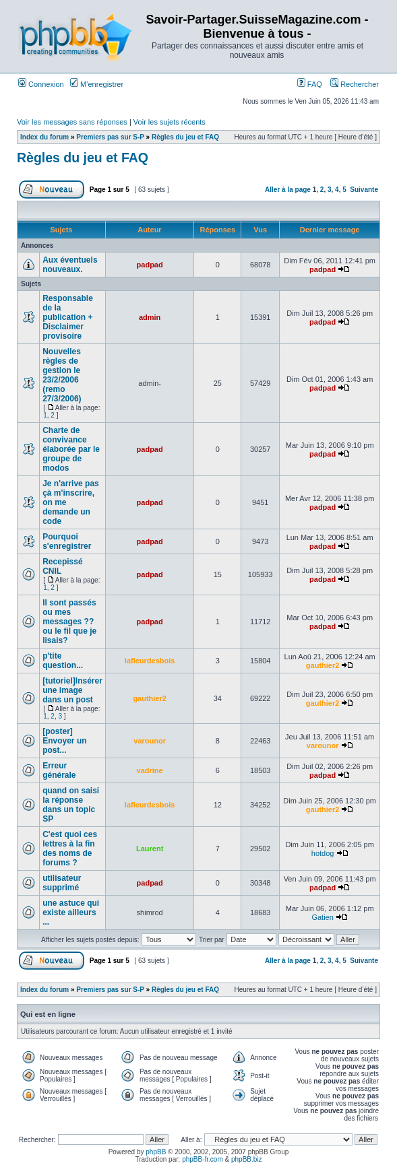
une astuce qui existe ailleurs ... (70, 912)
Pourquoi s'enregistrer (66, 541)
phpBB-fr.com (202, 1159)
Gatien (322, 917)
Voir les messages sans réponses (72, 122)
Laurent (149, 848)
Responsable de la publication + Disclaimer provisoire (67, 317)
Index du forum (44, 137)
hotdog (322, 853)
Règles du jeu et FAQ (185, 137)
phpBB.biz (246, 1159)
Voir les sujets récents (169, 122)
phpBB (156, 1152)
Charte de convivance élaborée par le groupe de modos (71, 449)
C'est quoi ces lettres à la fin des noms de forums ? (69, 848)
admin (149, 317)
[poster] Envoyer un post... (64, 741)
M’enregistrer (96, 84)
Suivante (364, 189)
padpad (150, 265)
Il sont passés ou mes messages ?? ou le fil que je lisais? (69, 621)
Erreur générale (58, 770)
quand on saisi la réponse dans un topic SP (70, 805)
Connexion (41, 84)
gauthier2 (323, 665)
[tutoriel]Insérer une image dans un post (72, 690)
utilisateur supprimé (61, 882)
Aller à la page (288, 189)
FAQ (309, 84)
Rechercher (354, 84)
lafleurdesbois (150, 661)
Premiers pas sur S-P (110, 137)
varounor (149, 741)
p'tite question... (62, 660)
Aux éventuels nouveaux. (69, 264)
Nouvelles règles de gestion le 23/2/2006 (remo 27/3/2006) (61, 375)
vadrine (150, 770)
